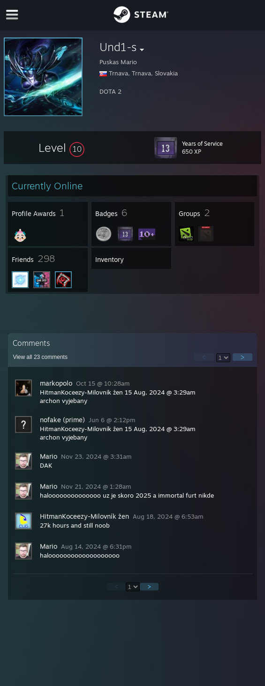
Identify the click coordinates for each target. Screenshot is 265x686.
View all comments (40, 357)
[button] (61, 147)
